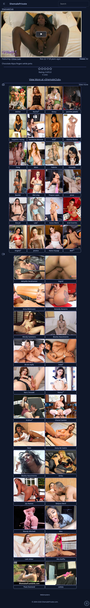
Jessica (36, 250)
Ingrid (60, 281)
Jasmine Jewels (72, 112)
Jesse (72, 195)
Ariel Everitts (72, 223)
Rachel (36, 111)
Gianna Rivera (72, 139)
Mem (36, 167)
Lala (36, 222)
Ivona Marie (54, 223)
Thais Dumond (29, 587)
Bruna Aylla (29, 364)
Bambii (18, 195)
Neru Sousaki (29, 392)
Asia (54, 139)
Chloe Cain (16, 59)
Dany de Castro (61, 448)
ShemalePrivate (18, 3)
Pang (18, 167)
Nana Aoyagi (54, 250)
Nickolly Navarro (61, 309)
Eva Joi (18, 223)
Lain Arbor (29, 559)
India (60, 364)
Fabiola (54, 167)
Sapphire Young (18, 139)
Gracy (54, 112)
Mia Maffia (61, 559)
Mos (61, 531)
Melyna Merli (61, 503)
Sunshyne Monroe (36, 139)
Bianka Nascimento (61, 337)
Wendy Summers (29, 337)
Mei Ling (36, 195)
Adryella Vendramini (29, 281)
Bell (72, 250)
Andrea (29, 420)
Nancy (61, 392)
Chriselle (72, 167)
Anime (18, 112)
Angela (18, 250)
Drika (61, 476)
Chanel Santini (61, 420)
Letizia (60, 587)
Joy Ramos (29, 503)
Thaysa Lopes (54, 195)
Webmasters (45, 595)
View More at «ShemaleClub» (45, 79)
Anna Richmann (29, 309)
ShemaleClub (7, 9)
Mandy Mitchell (29, 531)
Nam (29, 448)
